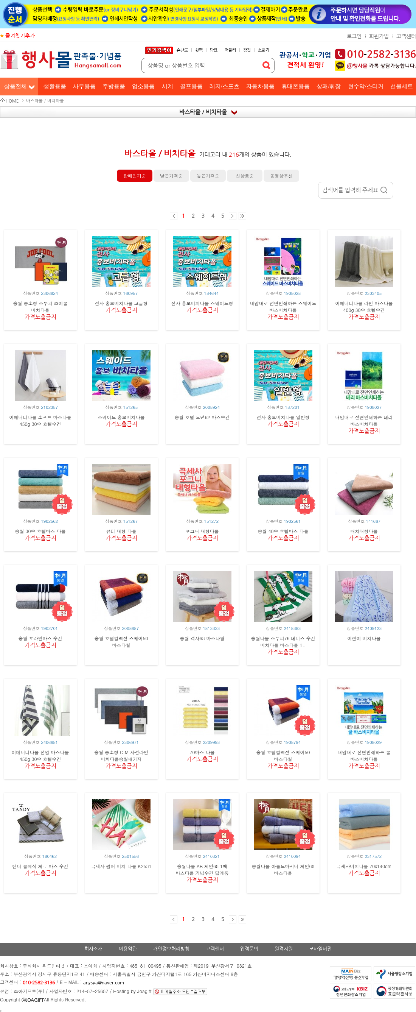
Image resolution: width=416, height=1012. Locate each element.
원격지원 (284, 948)
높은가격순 (208, 175)
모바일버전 (320, 948)
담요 (213, 50)
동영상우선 (281, 175)
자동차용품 (260, 86)
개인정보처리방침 (171, 948)
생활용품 (54, 86)
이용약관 (128, 948)
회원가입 (379, 36)
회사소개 (93, 948)
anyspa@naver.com (103, 982)
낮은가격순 (171, 175)
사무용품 (84, 86)
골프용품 (191, 86)
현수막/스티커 (365, 86)
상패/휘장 (329, 86)
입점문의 (249, 948)
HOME (12, 100)
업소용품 (143, 86)
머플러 (230, 50)
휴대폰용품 (295, 86)
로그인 (354, 36)
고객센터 (406, 36)
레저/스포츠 (224, 86)
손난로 (182, 50)
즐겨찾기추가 (20, 36)
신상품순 (245, 175)
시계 (167, 86)
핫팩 (199, 50)
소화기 (263, 50)
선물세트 (401, 86)
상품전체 (15, 86)
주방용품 (113, 86)
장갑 (247, 50)
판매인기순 (134, 175)
